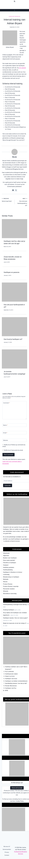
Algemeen (6, 555)
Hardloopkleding (8, 570)
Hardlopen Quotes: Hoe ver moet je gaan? (15, 618)
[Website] (14, 440)
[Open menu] (14, 10)
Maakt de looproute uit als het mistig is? (14, 623)
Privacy (7, 852)
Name (5, 425)
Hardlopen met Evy (10, 688)
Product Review (7, 584)
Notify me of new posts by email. (13, 450)
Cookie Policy (20, 801)
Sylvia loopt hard (7, 199)
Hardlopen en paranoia (11, 272)
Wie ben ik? (6, 846)
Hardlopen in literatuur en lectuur (12, 572)
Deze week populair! (9, 560)
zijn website (22, 68)
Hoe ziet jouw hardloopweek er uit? (21, 201)
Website (5, 440)
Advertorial (6, 553)
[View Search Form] (14, 1)
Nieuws (5, 581)
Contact (6, 855)
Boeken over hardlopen (10, 558)
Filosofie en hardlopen (9, 562)
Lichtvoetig (6, 574)
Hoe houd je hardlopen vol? (13, 339)
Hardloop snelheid (10, 666)
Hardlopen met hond (11, 678)
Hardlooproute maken (11, 674)
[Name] (14, 425)
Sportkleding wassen (11, 683)
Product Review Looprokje (10, 586)
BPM (6, 690)
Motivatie (5, 579)
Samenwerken (7, 849)
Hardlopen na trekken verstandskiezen (16, 681)
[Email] (14, 432)
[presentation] (14, 228)
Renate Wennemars (11, 686)
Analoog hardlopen (8, 610)
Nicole (14, 157)
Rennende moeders (9, 589)
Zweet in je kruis (10, 676)
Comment (6, 403)
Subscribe (7, 485)
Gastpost (5, 565)
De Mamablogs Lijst (17, 782)
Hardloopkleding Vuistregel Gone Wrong (15, 604)
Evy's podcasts (9, 671)
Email (5, 433)
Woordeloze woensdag (9, 593)
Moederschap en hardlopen (11, 577)
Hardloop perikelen (14, 16)
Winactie (5, 591)
